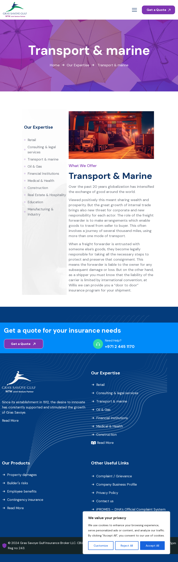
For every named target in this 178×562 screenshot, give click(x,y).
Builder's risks (17, 483)
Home (55, 65)
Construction (38, 188)
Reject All (127, 545)
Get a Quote (158, 10)
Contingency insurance (25, 499)
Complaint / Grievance (114, 476)
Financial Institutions (43, 173)
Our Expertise (78, 65)
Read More (10, 420)
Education (35, 202)
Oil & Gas (35, 166)
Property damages (22, 475)
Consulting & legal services (42, 149)
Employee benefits (22, 491)
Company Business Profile (116, 484)
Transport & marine (43, 159)
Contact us (105, 501)
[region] (126, 532)
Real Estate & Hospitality (47, 195)
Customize (101, 545)
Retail (32, 140)
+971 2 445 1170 (120, 346)
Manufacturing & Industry (40, 211)
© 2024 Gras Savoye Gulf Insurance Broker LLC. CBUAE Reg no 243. (47, 545)
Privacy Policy (107, 493)
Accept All (152, 545)
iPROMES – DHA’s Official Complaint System (130, 509)
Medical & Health (41, 180)
